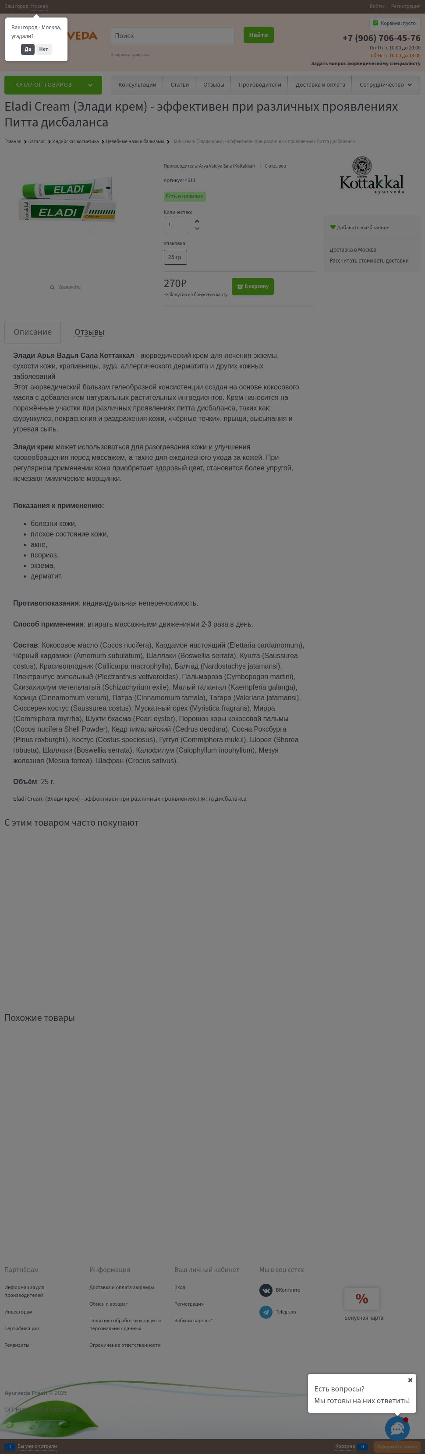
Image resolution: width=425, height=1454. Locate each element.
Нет (43, 49)
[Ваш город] (410, 1380)
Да (28, 49)
